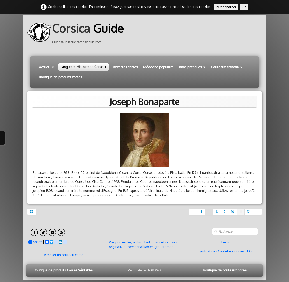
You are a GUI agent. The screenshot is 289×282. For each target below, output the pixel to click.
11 (241, 211)
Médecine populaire (158, 67)
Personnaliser (226, 7)
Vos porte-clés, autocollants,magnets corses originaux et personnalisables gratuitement (143, 244)
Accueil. (46, 67)
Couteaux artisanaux (226, 67)
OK (244, 7)
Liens (225, 242)
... (208, 211)
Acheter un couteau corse (63, 255)
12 (248, 211)
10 (232, 211)
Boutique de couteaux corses (225, 270)
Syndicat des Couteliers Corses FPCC (225, 251)
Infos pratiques (192, 67)
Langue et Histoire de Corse (84, 67)
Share (35, 242)
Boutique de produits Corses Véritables (64, 270)
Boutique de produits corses (60, 77)
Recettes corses (125, 67)
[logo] (77, 32)
